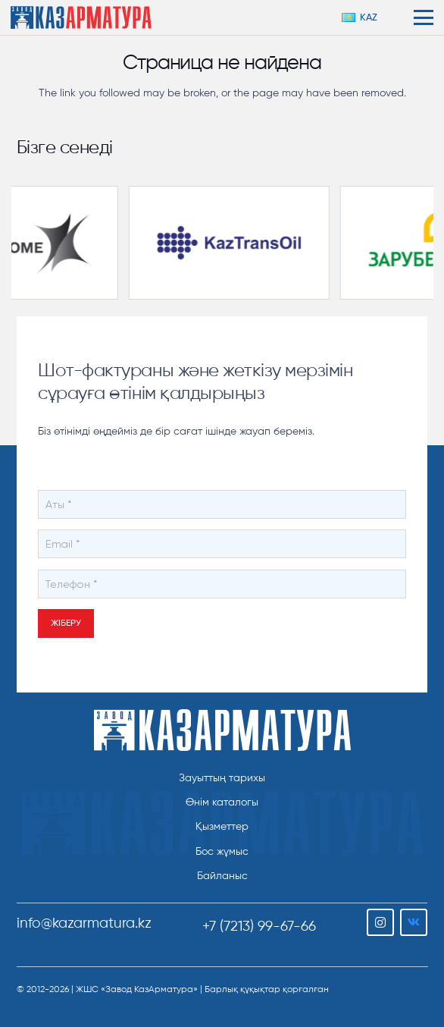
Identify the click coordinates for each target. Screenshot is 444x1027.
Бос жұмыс (222, 851)
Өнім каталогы (222, 802)
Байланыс (222, 875)
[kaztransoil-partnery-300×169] (236, 243)
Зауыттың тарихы (222, 777)
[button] (365, 17)
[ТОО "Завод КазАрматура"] (222, 730)
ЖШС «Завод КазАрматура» (137, 989)
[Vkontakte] (413, 922)
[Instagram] (380, 922)
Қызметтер (222, 826)
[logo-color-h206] (81, 17)
